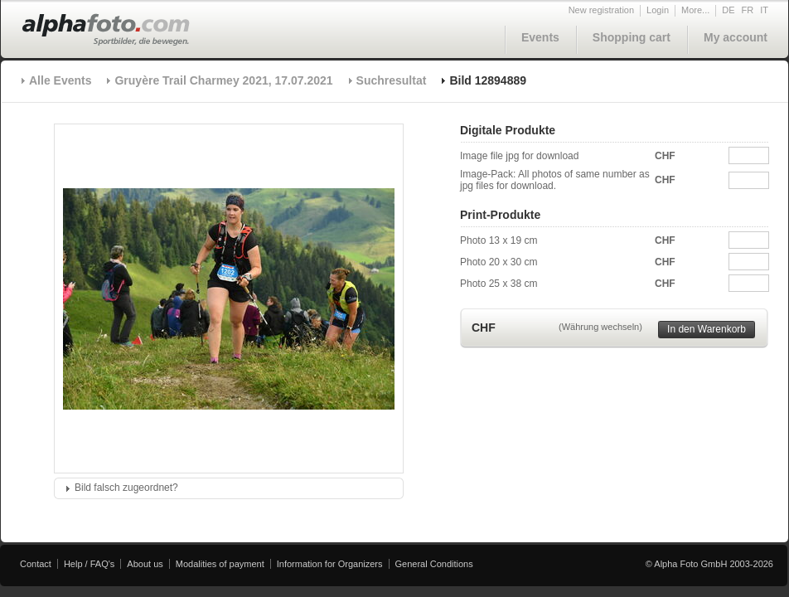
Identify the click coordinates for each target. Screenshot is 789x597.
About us (144, 564)
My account (735, 37)
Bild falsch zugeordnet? (126, 487)
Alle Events (60, 80)
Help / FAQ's (89, 564)
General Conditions (434, 564)
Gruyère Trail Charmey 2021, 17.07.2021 (223, 80)
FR (748, 10)
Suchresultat (391, 80)
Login (657, 10)
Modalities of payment (220, 564)
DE (728, 10)
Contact (35, 564)
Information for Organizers (330, 564)
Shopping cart (631, 37)
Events (540, 37)
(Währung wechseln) (600, 327)
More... (695, 10)
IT (764, 10)
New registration (601, 10)
